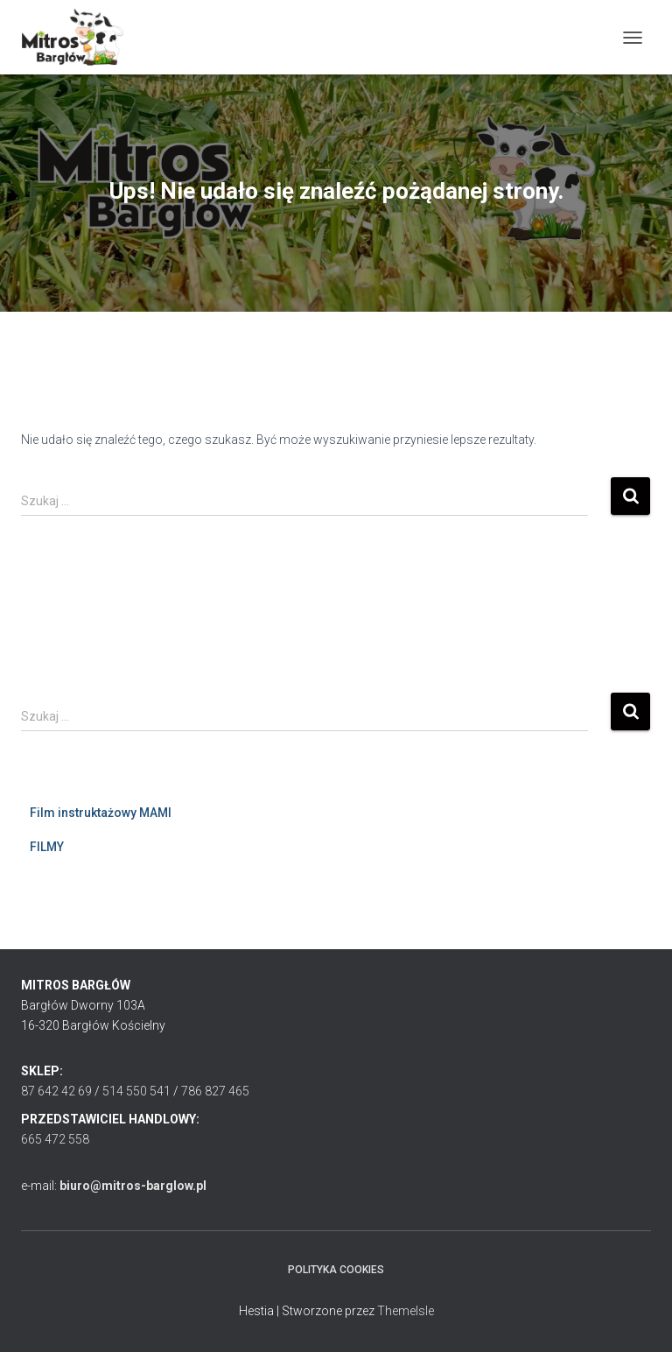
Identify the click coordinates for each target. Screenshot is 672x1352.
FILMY (47, 847)
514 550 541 (136, 1091)
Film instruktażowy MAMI (101, 813)
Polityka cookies (336, 1270)
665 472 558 (55, 1139)
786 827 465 (215, 1091)
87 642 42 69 (56, 1091)
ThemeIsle (405, 1311)
